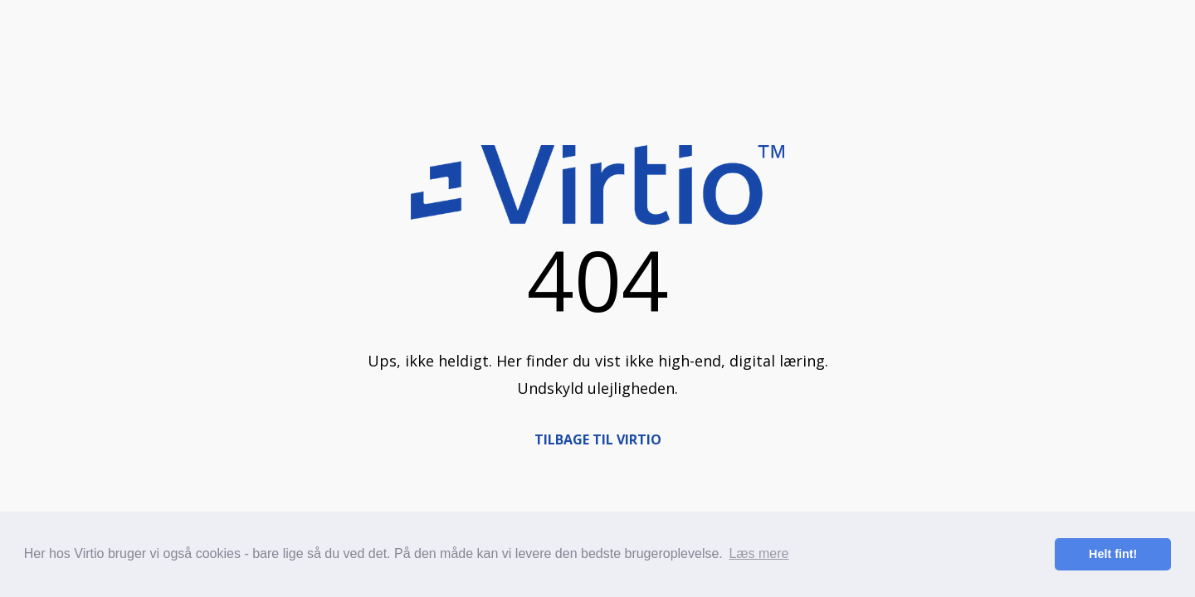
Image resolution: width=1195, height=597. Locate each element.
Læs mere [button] (758, 553)
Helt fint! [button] (1113, 554)
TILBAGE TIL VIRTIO (597, 439)
